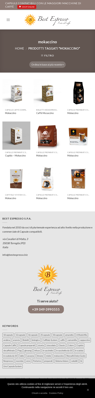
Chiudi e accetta (39, 393)
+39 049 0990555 (46, 309)
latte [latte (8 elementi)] (22, 356)
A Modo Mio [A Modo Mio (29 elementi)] (81, 335)
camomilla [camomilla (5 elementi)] (72, 340)
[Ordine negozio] (47, 64)
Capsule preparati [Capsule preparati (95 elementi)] (27, 345)
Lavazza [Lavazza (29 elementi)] (30, 356)
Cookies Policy (56, 393)
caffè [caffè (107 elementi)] (62, 340)
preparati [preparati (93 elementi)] (48, 361)
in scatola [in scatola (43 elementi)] (79, 350)
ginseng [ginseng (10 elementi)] (27, 350)
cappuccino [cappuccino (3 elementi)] (85, 340)
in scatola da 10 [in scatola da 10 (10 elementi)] (10, 356)
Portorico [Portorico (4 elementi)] (37, 361)
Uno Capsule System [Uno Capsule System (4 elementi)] (12, 366)
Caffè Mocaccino (45, 113)
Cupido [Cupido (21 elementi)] (80, 345)
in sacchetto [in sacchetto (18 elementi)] (48, 350)
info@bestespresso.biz (15, 254)
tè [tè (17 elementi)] (81, 361)
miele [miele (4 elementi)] (48, 356)
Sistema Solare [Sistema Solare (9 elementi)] (61, 361)
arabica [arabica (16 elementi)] (6, 340)
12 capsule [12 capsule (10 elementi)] (20, 335)
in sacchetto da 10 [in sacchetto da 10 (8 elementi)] (64, 350)
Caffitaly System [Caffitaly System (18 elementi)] (50, 340)
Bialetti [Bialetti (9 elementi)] (26, 340)
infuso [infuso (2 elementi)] (37, 350)
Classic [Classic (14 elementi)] (62, 345)
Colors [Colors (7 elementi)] (71, 345)
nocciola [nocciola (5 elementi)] (19, 361)
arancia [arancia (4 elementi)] (16, 340)
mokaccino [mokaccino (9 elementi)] (59, 356)
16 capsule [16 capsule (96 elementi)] (33, 335)
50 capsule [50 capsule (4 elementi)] (57, 335)
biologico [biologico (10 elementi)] (36, 340)
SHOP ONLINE (27, 7)
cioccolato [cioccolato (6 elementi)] (51, 345)
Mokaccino (10, 113)
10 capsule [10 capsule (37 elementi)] (8, 335)
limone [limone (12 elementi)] (40, 356)
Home (19, 48)
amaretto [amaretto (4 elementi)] (69, 335)
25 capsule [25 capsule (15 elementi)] (45, 335)
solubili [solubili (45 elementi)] (74, 361)
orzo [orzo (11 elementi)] (28, 361)
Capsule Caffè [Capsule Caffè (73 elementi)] (9, 345)
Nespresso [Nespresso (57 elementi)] (8, 361)
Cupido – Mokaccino (15, 155)
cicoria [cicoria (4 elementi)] (41, 345)
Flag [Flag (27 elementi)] (20, 350)
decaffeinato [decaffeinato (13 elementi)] (9, 350)
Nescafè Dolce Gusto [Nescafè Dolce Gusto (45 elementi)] (76, 356)
